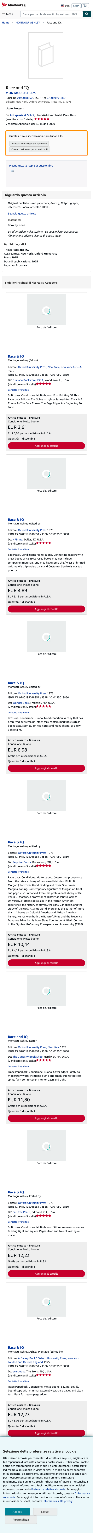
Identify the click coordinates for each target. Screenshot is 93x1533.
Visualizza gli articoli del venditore (29, 143)
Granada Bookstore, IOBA (28, 380)
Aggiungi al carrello (46, 445)
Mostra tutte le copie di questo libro (31, 165)
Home (5, 22)
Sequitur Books (22, 862)
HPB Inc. (18, 539)
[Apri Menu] (8, 14)
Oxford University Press (32, 530)
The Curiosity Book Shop (28, 1056)
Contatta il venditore (18, 389)
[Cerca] (87, 14)
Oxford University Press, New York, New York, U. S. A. (50, 367)
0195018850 (24, 97)
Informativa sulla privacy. (58, 1501)
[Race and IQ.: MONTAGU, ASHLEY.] (45, 34)
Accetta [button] (17, 1511)
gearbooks (19, 1371)
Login (76, 5)
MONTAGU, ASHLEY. (27, 22)
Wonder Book (21, 702)
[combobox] (51, 14)
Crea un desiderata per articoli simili (29, 149)
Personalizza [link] (21, 1519)
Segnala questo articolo (22, 213)
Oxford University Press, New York (38, 1047)
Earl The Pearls (21, 1212)
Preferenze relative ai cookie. (48, 1489)
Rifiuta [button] (45, 1511)
